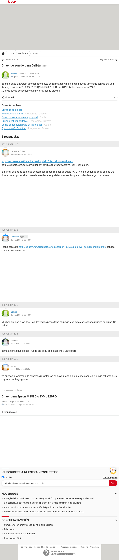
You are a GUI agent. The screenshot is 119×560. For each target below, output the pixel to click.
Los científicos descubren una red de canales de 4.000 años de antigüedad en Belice (44, 511)
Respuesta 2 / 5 (10, 230)
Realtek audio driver (12, 113)
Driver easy (9, 529)
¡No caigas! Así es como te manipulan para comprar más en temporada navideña (42, 503)
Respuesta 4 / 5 (10, 334)
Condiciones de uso (50, 547)
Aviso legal (94, 547)
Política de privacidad (69, 547)
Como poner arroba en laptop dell (20, 117)
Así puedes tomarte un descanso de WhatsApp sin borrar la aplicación (37, 507)
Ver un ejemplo (110, 477)
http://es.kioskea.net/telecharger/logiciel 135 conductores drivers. (37, 161)
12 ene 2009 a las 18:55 (21, 154)
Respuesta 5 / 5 (10, 359)
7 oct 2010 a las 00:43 (20, 344)
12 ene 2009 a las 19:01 (21, 240)
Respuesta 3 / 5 (10, 305)
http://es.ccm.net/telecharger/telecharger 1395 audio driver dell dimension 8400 (62, 246)
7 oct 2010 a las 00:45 (30, 76)
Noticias (7, 477)
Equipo (37, 547)
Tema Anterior (11, 59)
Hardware (23, 53)
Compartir (10, 97)
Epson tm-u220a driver (14, 128)
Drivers (35, 53)
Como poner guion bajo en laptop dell (22, 124)
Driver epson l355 (12, 538)
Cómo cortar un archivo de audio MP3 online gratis (28, 525)
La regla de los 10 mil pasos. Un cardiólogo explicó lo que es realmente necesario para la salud (49, 498)
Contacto (84, 547)
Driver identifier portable (15, 121)
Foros (11, 53)
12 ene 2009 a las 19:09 (21, 315)
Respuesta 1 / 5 (10, 144)
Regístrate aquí (26, 547)
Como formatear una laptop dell (19, 533)
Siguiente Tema (107, 59)
